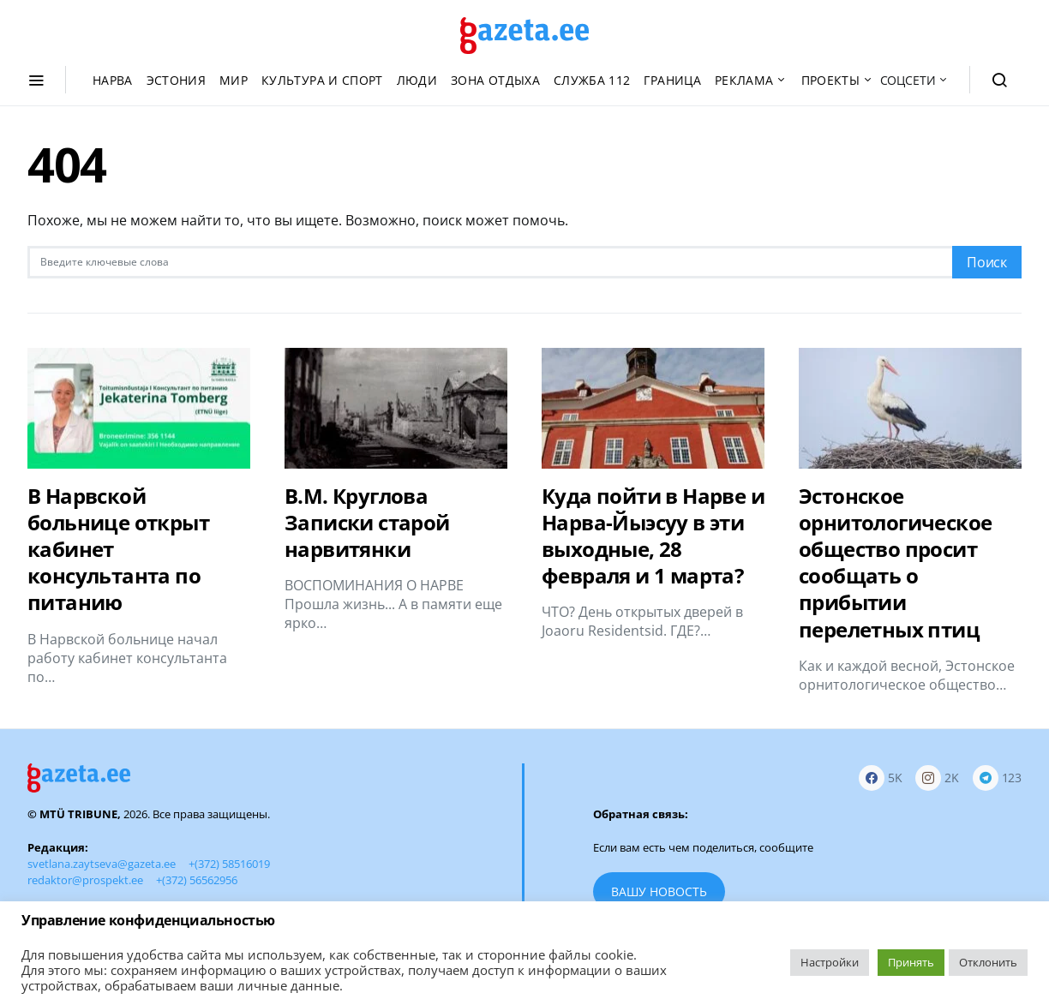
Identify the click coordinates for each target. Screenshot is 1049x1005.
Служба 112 (592, 80)
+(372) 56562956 (196, 880)
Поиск (987, 262)
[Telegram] (997, 778)
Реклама (744, 80)
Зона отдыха (495, 80)
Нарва (113, 80)
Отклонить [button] (988, 962)
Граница (672, 80)
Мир (233, 80)
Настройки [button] (829, 962)
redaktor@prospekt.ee (85, 880)
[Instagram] (937, 778)
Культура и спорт (322, 80)
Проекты (830, 80)
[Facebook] (880, 778)
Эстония (176, 80)
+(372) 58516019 (229, 863)
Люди (417, 80)
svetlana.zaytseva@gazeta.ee (101, 863)
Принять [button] (911, 962)
